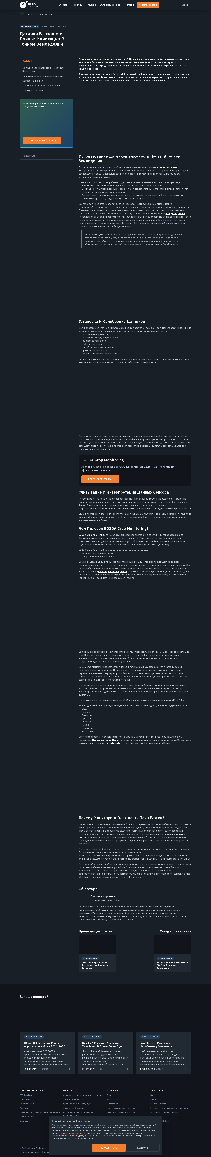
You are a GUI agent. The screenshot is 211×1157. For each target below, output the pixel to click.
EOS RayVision (26, 1095)
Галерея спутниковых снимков (164, 1112)
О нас (109, 1095)
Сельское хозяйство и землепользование (82, 1095)
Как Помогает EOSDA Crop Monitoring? (42, 85)
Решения (92, 5)
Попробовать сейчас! (100, 479)
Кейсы (153, 1099)
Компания (129, 5)
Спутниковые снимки (110, 5)
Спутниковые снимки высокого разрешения (40, 1112)
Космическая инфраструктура (121, 1108)
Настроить (132, 1148)
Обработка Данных (32, 80)
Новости (154, 1116)
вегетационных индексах (112, 571)
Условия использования (30, 1152)
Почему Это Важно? (33, 90)
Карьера (111, 1116)
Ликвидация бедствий (74, 1108)
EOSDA (29, 4)
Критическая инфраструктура (77, 1104)
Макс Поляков (113, 1099)
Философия (112, 1104)
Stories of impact (158, 1104)
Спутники (24, 1121)
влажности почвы (167, 167)
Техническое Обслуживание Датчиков (42, 76)
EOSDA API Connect (28, 1116)
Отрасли (63, 5)
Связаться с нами (148, 5)
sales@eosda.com (115, 743)
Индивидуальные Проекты (107, 740)
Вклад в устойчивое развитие (121, 1112)
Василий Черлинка (103, 896)
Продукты (78, 5)
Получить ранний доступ (42, 140)
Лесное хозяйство (71, 1099)
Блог (152, 1095)
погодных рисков (175, 213)
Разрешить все (78, 1148)
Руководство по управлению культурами (169, 1108)
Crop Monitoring (27, 1104)
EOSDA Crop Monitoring (91, 535)
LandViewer (25, 1099)
